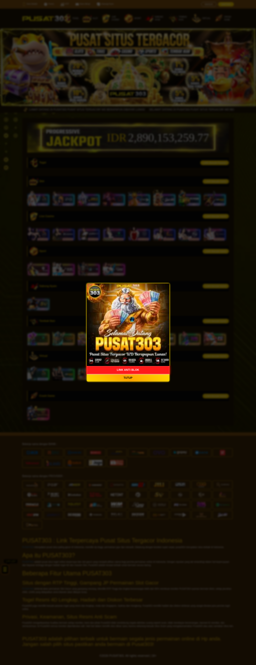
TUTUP (128, 377)
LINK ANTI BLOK (128, 369)
